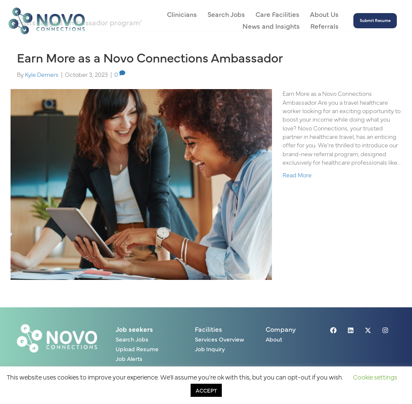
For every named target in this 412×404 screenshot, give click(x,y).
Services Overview (219, 339)
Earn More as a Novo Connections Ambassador (150, 57)
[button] (375, 21)
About (274, 339)
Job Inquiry (210, 349)
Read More (297, 175)
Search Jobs (132, 339)
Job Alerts (129, 359)
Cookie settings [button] (375, 376)
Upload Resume (137, 349)
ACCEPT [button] (206, 390)
